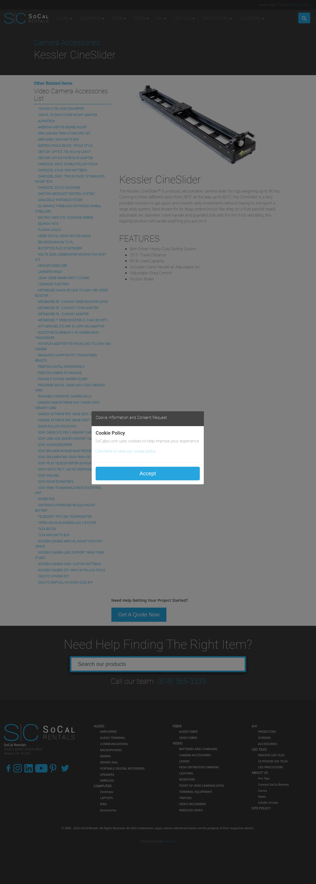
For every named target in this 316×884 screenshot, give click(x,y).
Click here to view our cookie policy (126, 451)
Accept (147, 473)
